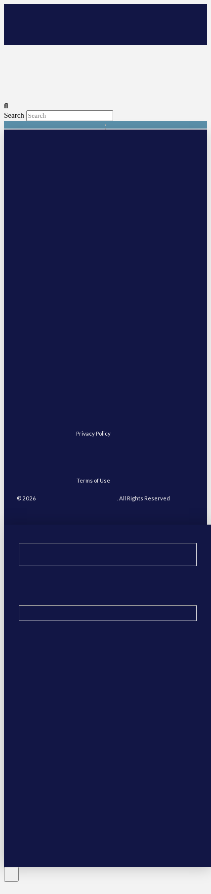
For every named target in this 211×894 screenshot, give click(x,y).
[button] (167, 31)
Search (14, 115)
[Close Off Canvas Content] (11, 874)
